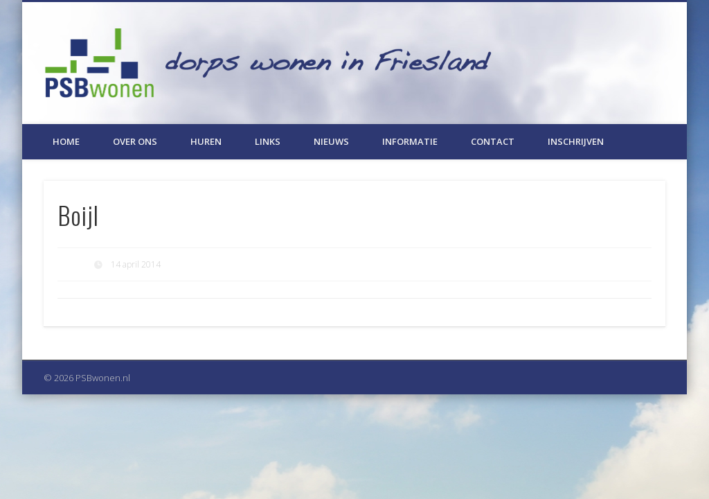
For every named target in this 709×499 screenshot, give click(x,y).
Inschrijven (576, 141)
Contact (492, 141)
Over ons (135, 141)
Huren (206, 141)
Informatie (410, 141)
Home (66, 141)
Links (267, 141)
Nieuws (331, 141)
